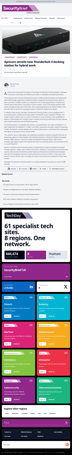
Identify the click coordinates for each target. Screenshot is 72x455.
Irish (39, 413)
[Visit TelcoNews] (49, 380)
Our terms (24, 436)
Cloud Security (17, 18)
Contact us (7, 432)
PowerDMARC (60, 452)
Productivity (9, 57)
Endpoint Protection (41, 18)
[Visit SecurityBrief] (14, 380)
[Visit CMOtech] (14, 325)
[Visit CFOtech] (14, 297)
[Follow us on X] (22, 169)
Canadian (24, 413)
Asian (7, 413)
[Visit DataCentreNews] (49, 325)
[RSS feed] (36, 444)
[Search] (18, 23)
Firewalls (52, 18)
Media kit (17, 316)
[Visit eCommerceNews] (14, 353)
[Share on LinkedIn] (33, 169)
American (53, 413)
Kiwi (45, 413)
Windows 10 (33, 57)
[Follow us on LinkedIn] (11, 169)
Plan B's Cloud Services (36, 452)
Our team (7, 436)
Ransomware (61, 18)
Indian (33, 413)
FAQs (39, 432)
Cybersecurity (28, 18)
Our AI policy (58, 432)
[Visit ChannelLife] (49, 297)
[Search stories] (9, 23)
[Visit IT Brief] (49, 353)
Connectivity (21, 57)
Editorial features (26, 432)
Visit (7, 316)
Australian (15, 413)
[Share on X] (43, 169)
